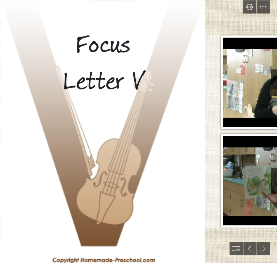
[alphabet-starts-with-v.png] (102, 131)
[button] (249, 7)
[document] (138, 131)
